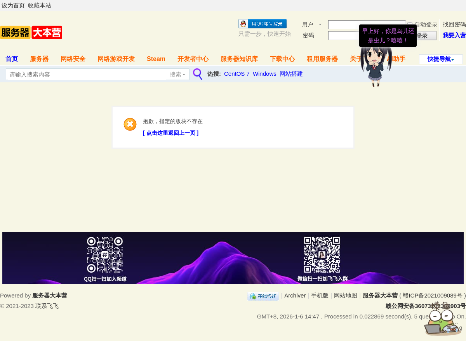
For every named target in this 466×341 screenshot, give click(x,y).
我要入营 (454, 35)
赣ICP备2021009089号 (432, 295)
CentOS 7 (237, 73)
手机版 (320, 295)
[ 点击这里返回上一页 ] (170, 133)
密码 (308, 35)
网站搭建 (291, 73)
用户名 (307, 25)
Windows (264, 73)
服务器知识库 (239, 59)
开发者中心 (193, 59)
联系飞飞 (47, 306)
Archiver (295, 295)
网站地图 (345, 295)
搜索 (175, 74)
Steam (156, 59)
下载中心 (282, 59)
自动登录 (422, 24)
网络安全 (73, 59)
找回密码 (454, 24)
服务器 (39, 59)
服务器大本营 (380, 295)
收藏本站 (39, 5)
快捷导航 (439, 59)
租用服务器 (322, 59)
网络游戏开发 (116, 59)
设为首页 (13, 5)
